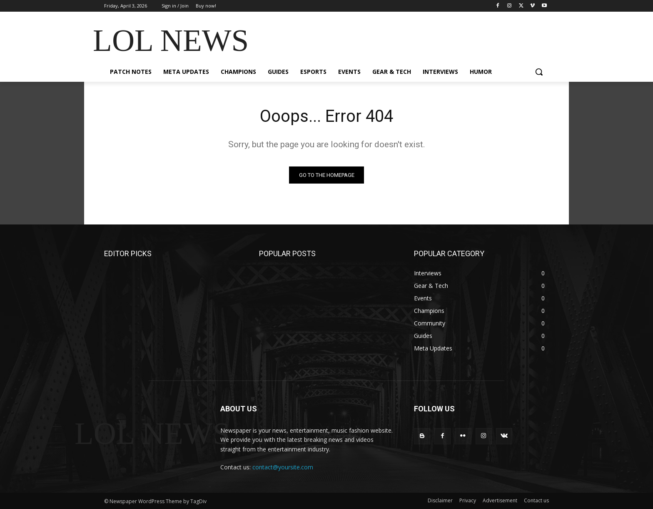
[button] (539, 72)
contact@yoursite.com (282, 467)
